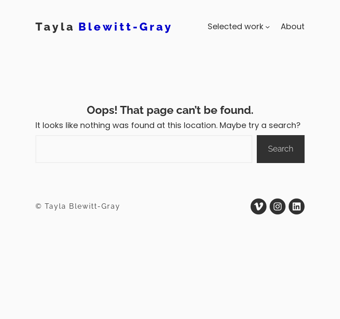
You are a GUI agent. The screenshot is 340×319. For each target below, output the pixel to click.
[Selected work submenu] (267, 26)
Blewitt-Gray (125, 26)
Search (281, 148)
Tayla (55, 26)
